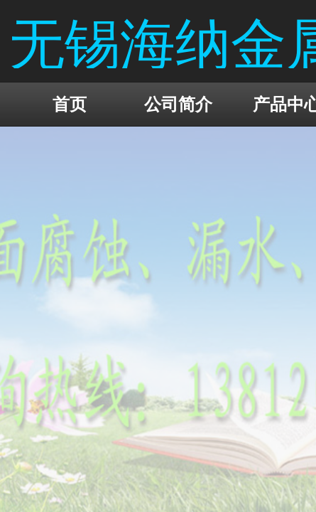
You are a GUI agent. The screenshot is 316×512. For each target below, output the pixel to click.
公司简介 (178, 104)
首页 (70, 104)
